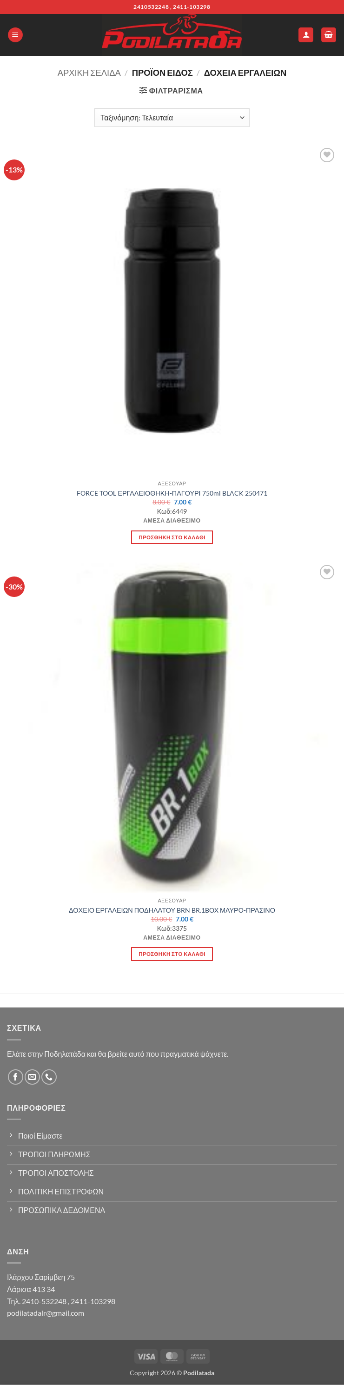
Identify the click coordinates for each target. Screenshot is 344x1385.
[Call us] (49, 1077)
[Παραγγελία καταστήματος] (171, 117)
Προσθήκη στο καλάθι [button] (172, 537)
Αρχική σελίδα (89, 72)
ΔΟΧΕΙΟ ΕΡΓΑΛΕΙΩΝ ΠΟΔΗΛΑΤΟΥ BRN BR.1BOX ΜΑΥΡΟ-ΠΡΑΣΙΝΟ (172, 910)
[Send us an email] (32, 1077)
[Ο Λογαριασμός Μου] (305, 35)
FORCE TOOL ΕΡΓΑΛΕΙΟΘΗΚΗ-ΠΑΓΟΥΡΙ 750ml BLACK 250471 (172, 493)
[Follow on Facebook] (15, 1077)
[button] (15, 35)
